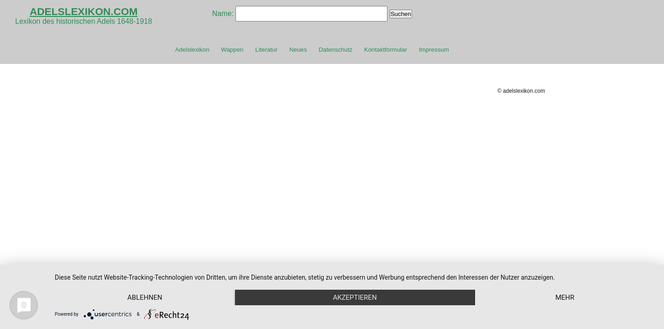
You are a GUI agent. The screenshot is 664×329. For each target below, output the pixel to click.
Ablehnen (144, 297)
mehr (565, 297)
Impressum (434, 49)
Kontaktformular (385, 49)
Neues (298, 49)
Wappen (232, 49)
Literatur (266, 49)
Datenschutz (335, 49)
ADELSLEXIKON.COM (84, 11)
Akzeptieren (354, 297)
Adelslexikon (192, 49)
